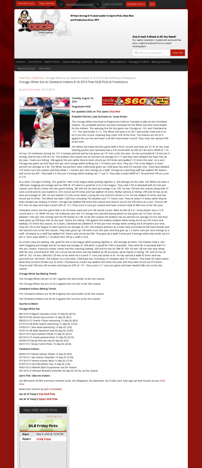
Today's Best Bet (50, 3)
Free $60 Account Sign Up (159, 119)
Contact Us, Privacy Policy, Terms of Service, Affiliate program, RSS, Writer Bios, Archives (121, 464)
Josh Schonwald (31, 73)
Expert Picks (52, 37)
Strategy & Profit (139, 37)
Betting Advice (161, 37)
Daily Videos (118, 37)
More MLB (44, 44)
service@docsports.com (85, 3)
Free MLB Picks (47, 447)
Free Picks (35, 37)
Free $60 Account (27, 3)
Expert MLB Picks (48, 452)
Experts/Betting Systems (77, 37)
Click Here (114, 92)
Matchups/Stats (26, 44)
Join (162, 3)
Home (20, 37)
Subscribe (177, 28)
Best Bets (101, 37)
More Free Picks (172, 62)
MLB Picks (38, 53)
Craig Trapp (159, 84)
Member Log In (146, 3)
